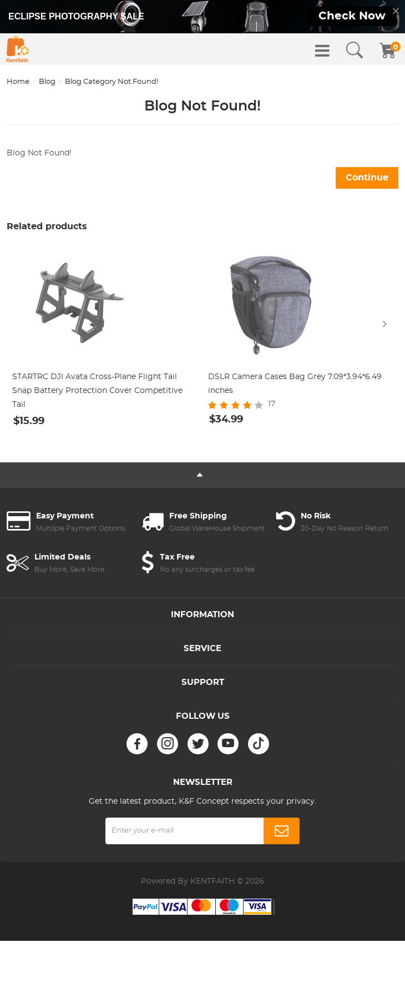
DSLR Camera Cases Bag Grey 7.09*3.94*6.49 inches (295, 384)
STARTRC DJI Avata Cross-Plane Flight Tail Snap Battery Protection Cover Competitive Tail (97, 391)
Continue (367, 177)
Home (18, 81)
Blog (47, 81)
